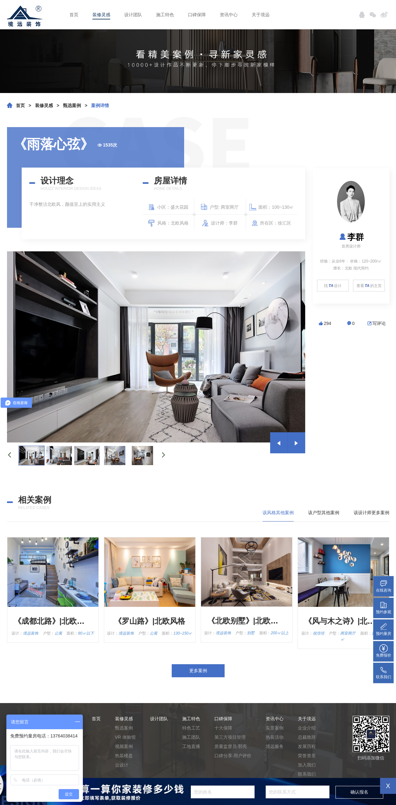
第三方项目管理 (230, 737)
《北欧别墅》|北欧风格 (246, 620)
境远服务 (275, 746)
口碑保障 (197, 14)
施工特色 (165, 14)
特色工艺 (191, 727)
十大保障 (223, 727)
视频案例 (124, 746)
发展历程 (307, 746)
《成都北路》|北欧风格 (53, 621)
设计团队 (133, 14)
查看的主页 (369, 286)
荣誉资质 (307, 755)
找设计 (333, 286)
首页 (73, 14)
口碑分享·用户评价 (232, 755)
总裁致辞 (307, 737)
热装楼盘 (124, 755)
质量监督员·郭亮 (230, 746)
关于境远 (261, 14)
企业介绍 (307, 727)
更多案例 (198, 670)
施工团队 (191, 737)
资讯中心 (229, 14)
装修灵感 (101, 14)
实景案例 (275, 727)
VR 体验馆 (125, 737)
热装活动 (275, 737)
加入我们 (307, 764)
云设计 (121, 764)
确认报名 (359, 791)
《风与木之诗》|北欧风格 (347, 621)
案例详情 (100, 105)
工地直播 (191, 746)
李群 (351, 237)
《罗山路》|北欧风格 (149, 621)
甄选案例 (72, 105)
